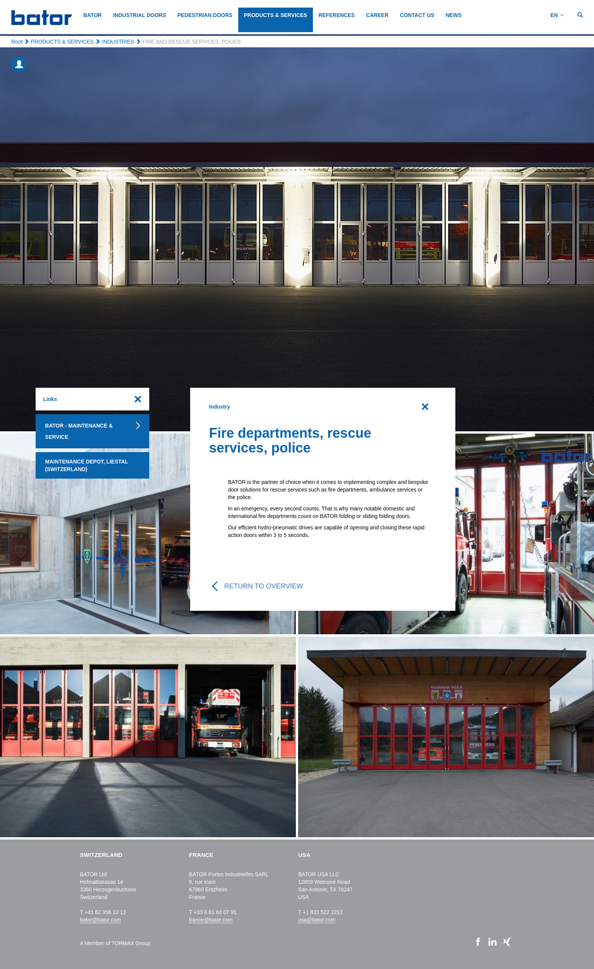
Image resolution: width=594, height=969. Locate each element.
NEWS (453, 15)
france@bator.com (211, 920)
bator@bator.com (100, 920)
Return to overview (263, 586)
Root (17, 42)
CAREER (377, 15)
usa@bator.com (316, 920)
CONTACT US (417, 15)
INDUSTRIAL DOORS (139, 15)
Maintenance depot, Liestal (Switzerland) (86, 465)
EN (554, 15)
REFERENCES (337, 15)
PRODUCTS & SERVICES (275, 15)
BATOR (92, 15)
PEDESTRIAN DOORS (204, 15)
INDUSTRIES (118, 42)
